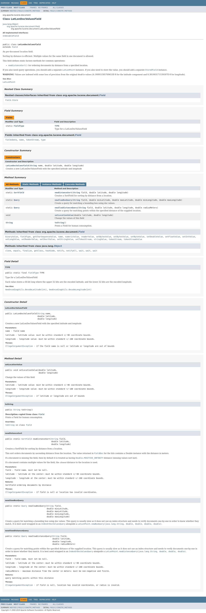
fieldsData (11, 140)
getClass (38, 251)
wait (81, 251)
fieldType (25, 237)
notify (60, 251)
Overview (5, 3)
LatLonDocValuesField (17, 165)
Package (15, 3)
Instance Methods (51, 184)
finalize (27, 251)
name (21, 140)
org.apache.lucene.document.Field (23, 26)
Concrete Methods (75, 184)
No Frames (43, 8)
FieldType (19, 126)
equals (16, 251)
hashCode (50, 251)
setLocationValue (64, 215)
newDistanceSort (63, 192)
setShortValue (47, 239)
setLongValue (12, 239)
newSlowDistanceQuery (66, 208)
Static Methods (30, 184)
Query (16, 200)
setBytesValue (103, 237)
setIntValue (188, 237)
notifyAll (71, 251)
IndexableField (11, 36)
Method (36, 11)
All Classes (58, 8)
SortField (19, 192)
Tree (36, 3)
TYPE (57, 126)
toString (59, 223)
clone (8, 251)
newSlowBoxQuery (63, 200)
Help (54, 3)
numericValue (72, 237)
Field (20, 11)
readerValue (87, 237)
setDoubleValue (155, 237)
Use (30, 3)
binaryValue (11, 237)
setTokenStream (83, 239)
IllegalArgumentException (19, 346)
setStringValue (65, 239)
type (43, 140)
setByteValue (137, 237)
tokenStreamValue (133, 239)
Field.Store (11, 100)
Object (58, 246)
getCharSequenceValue (44, 237)
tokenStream (32, 140)
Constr (27, 11)
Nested (13, 11)
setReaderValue (29, 239)
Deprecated (44, 3)
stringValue (100, 239)
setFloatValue (172, 237)
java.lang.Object (10, 24)
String (33, 165)
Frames (33, 8)
